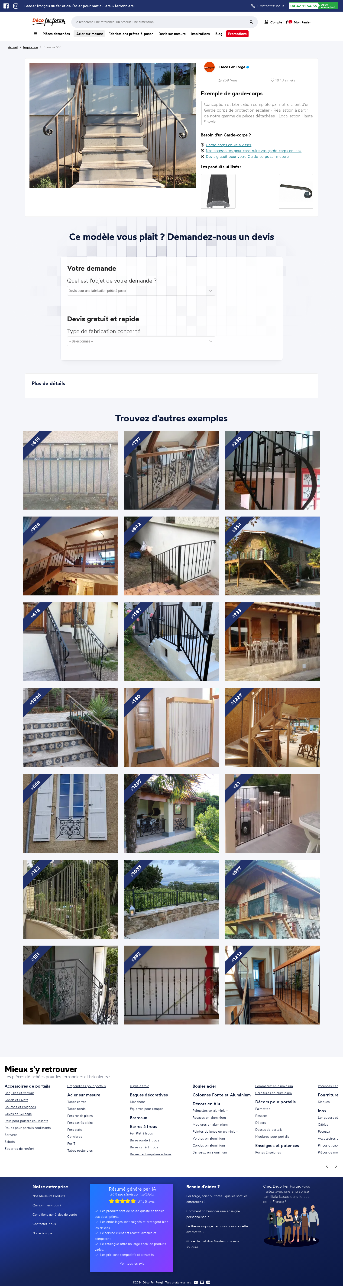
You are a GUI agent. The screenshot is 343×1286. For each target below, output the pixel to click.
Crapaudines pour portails (86, 1086)
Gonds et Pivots (16, 1100)
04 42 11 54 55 (303, 5)
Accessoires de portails (27, 1086)
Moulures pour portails (272, 1136)
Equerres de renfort (19, 1148)
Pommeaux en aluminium (274, 1086)
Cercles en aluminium (209, 1145)
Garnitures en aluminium (273, 1093)
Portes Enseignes (268, 1152)
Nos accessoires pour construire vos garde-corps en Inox (253, 150)
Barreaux (138, 1117)
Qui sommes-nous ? (46, 1205)
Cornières (74, 1136)
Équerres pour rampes (146, 1109)
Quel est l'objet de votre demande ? (112, 284)
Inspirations (200, 34)
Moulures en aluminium (210, 1124)
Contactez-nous (44, 1224)
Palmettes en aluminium (210, 1110)
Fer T (71, 1143)
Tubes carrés (76, 1102)
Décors (260, 1122)
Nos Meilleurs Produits (48, 1196)
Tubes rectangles (80, 1150)
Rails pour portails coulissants (26, 1121)
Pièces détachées (56, 34)
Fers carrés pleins (80, 1122)
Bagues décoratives (149, 1094)
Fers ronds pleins (80, 1116)
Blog (219, 34)
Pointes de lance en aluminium (215, 1131)
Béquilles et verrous (19, 1093)
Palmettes (262, 1109)
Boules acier (204, 1086)
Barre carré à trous (144, 1147)
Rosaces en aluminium (209, 1117)
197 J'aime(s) (284, 80)
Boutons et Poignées (20, 1107)
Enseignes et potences (277, 1145)
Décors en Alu (206, 1103)
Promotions (237, 34)
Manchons (138, 1102)
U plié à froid (139, 1086)
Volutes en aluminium (209, 1138)
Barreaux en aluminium (210, 1152)
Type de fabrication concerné (103, 335)
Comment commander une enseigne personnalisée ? (213, 1214)
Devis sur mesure (172, 34)
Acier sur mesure (89, 34)
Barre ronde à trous (144, 1140)
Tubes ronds (76, 1109)
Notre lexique (42, 1233)
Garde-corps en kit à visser (228, 144)
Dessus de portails (268, 1129)
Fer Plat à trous (141, 1133)
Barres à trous (143, 1126)
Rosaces (261, 1116)
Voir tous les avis (132, 1263)
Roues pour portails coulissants (28, 1128)
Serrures (11, 1135)
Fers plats (74, 1129)
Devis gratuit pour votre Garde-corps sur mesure (247, 156)
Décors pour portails (275, 1101)
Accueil (13, 47)
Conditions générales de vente (54, 1214)
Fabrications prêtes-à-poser (131, 34)
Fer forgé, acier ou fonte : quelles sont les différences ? (216, 1199)
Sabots (10, 1142)
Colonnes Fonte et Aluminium (222, 1094)
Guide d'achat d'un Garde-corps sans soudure (212, 1244)
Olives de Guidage (18, 1114)
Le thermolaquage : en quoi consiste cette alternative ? (217, 1229)
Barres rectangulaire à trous (151, 1154)
